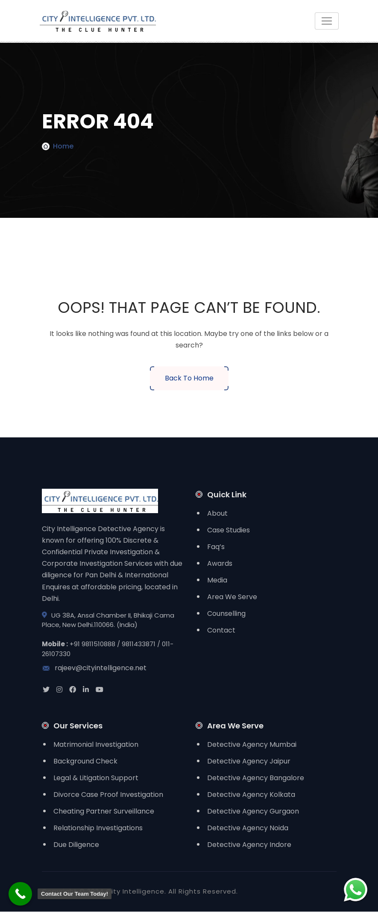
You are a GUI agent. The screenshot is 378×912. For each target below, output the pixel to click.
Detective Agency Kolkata (251, 795)
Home (63, 146)
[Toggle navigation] (327, 21)
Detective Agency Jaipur (248, 761)
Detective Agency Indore (249, 845)
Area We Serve (232, 597)
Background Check (85, 761)
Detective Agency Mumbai (251, 745)
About (217, 513)
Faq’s (216, 547)
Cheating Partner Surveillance (103, 812)
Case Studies (228, 530)
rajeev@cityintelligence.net (94, 668)
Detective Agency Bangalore (255, 778)
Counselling (226, 613)
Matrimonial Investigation (95, 745)
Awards (219, 563)
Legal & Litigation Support (95, 778)
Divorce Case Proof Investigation (108, 795)
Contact (221, 630)
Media (217, 580)
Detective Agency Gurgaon (253, 812)
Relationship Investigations (98, 828)
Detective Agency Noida (247, 828)
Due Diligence (76, 845)
